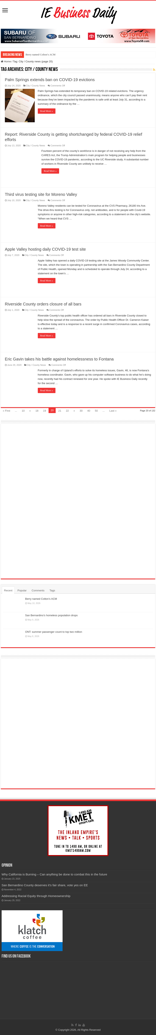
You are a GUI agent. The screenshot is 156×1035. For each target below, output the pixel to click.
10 (23, 410)
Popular (22, 590)
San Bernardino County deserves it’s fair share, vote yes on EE (45, 885)
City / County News (35, 85)
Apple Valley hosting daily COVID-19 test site (45, 249)
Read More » (46, 111)
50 (96, 410)
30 (81, 410)
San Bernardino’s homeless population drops (51, 615)
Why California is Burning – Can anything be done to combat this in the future (54, 874)
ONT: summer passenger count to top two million (53, 631)
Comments (38, 590)
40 (88, 410)
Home (6, 61)
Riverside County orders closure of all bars (43, 304)
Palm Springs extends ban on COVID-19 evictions (50, 79)
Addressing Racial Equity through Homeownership (36, 896)
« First (6, 410)
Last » (112, 410)
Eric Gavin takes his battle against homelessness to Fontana (59, 359)
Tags (52, 590)
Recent (8, 590)
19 (44, 410)
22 (67, 410)
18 (37, 410)
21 (59, 410)
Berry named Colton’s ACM (40, 54)
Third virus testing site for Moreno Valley (41, 194)
